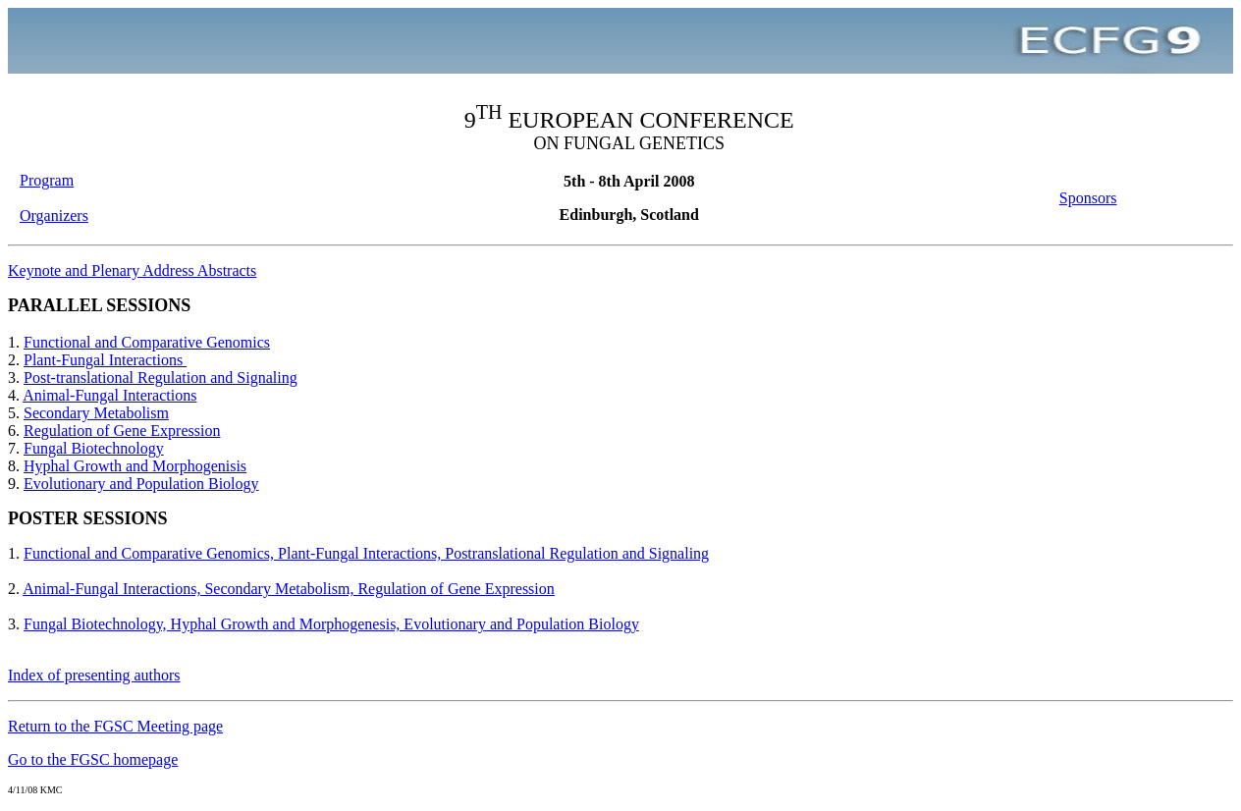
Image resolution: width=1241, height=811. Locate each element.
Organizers (54, 215)
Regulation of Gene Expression (122, 430)
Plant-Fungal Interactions (105, 359)
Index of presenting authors (94, 675)
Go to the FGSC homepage (93, 759)
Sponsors (1088, 197)
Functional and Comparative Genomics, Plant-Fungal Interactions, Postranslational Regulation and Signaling (366, 553)
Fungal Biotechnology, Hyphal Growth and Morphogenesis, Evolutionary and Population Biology (331, 624)
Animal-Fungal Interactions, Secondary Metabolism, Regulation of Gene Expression (289, 588)
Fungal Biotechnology (94, 448)
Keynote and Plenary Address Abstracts (132, 270)
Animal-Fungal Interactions (109, 395)
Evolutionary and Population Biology (141, 483)
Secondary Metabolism (96, 413)
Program (47, 180)
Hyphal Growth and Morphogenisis (135, 466)
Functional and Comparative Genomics (147, 342)
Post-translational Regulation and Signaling (160, 377)
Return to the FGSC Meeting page (115, 726)
